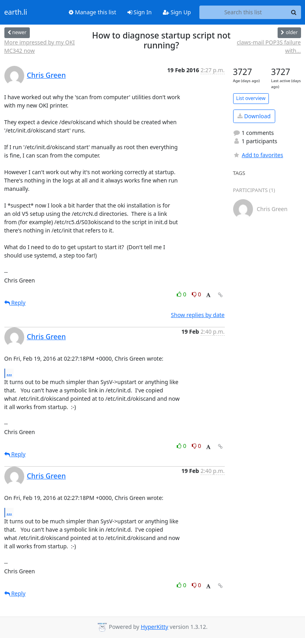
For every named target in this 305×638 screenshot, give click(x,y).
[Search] (294, 12)
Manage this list (92, 12)
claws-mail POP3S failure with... (269, 46)
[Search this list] (243, 12)
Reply (15, 302)
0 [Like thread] (182, 294)
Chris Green (46, 75)
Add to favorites (258, 155)
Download (253, 116)
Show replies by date (197, 315)
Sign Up (177, 12)
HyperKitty (154, 626)
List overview (251, 98)
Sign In (139, 12)
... (9, 373)
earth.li (15, 12)
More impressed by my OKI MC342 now (39, 46)
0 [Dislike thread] (196, 294)
